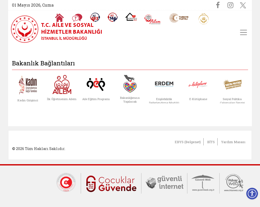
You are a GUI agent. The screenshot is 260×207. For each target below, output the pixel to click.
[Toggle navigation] (243, 32)
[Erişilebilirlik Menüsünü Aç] (252, 193)
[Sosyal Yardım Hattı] (113, 17)
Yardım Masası (233, 142)
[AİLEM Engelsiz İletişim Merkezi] (152, 19)
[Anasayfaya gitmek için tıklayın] (59, 18)
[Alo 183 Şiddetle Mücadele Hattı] (95, 17)
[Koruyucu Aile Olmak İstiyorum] (131, 17)
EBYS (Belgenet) (188, 142)
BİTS (211, 142)
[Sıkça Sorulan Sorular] (77, 18)
